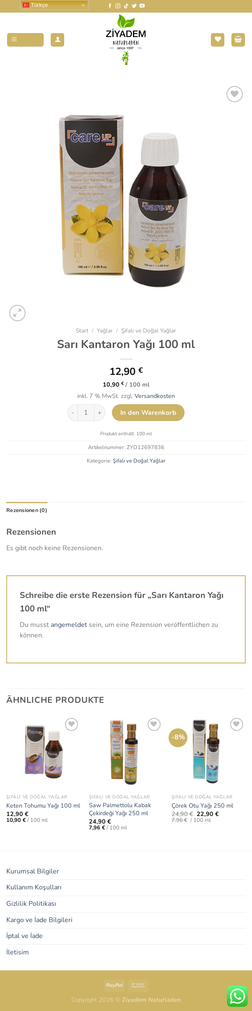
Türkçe (35, 5)
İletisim (17, 952)
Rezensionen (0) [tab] (26, 510)
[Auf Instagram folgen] (117, 6)
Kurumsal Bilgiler (32, 871)
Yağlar (105, 331)
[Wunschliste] (217, 40)
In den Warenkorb (148, 412)
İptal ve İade (24, 936)
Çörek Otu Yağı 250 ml (202, 806)
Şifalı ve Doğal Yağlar (148, 331)
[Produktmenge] (86, 412)
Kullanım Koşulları (34, 887)
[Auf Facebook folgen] (109, 6)
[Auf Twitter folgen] (134, 6)
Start (82, 331)
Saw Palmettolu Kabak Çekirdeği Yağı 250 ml (120, 809)
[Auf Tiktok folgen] (126, 6)
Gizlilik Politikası (31, 903)
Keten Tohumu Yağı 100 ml (43, 806)
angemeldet (69, 624)
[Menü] (25, 40)
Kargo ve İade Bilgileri (39, 920)
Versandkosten (155, 396)
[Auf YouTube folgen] (142, 6)
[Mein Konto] (57, 40)
